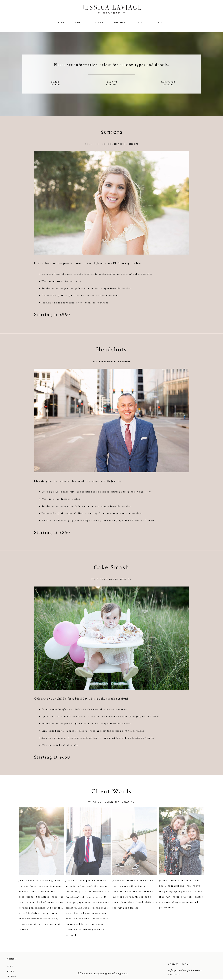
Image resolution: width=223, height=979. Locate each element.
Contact (160, 22)
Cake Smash (168, 82)
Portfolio (120, 22)
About (79, 22)
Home (61, 22)
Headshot (111, 82)
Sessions (55, 85)
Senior (55, 82)
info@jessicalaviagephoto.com (184, 970)
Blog (141, 22)
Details (98, 22)
